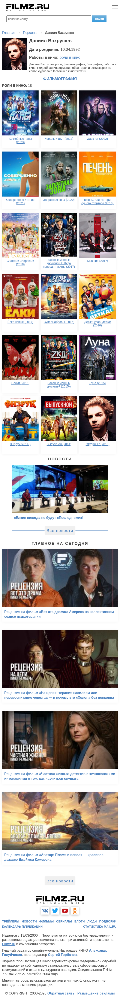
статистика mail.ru (99, 926)
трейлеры (10, 921)
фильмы (46, 921)
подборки (107, 921)
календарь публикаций (22, 926)
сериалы (64, 921)
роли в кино (70, 57)
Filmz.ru (8, 944)
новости (29, 921)
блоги (79, 921)
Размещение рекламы (96, 993)
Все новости (60, 531)
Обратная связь (61, 993)
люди (92, 921)
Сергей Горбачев (62, 955)
